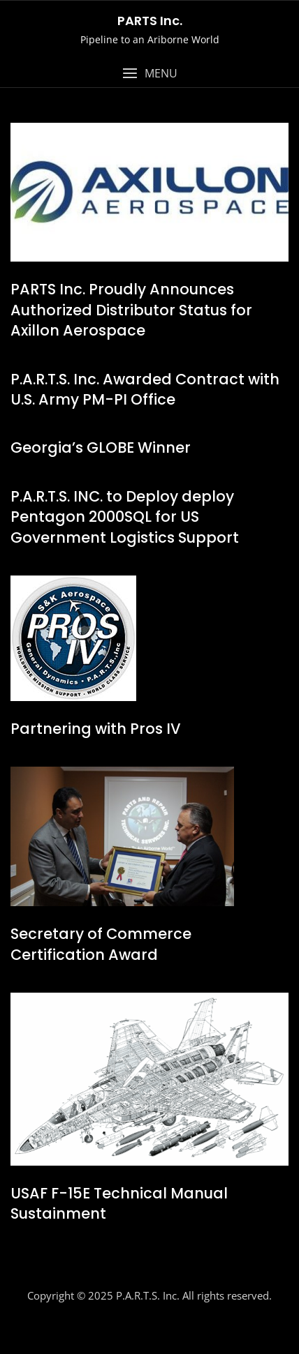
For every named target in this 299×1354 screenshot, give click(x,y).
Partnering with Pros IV (95, 729)
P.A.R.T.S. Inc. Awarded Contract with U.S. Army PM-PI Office (144, 389)
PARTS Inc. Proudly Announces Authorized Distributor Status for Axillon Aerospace (131, 309)
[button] (149, 73)
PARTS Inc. (149, 20)
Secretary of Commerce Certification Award (100, 944)
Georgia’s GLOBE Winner (100, 447)
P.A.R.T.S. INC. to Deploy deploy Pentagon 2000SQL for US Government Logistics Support (124, 517)
